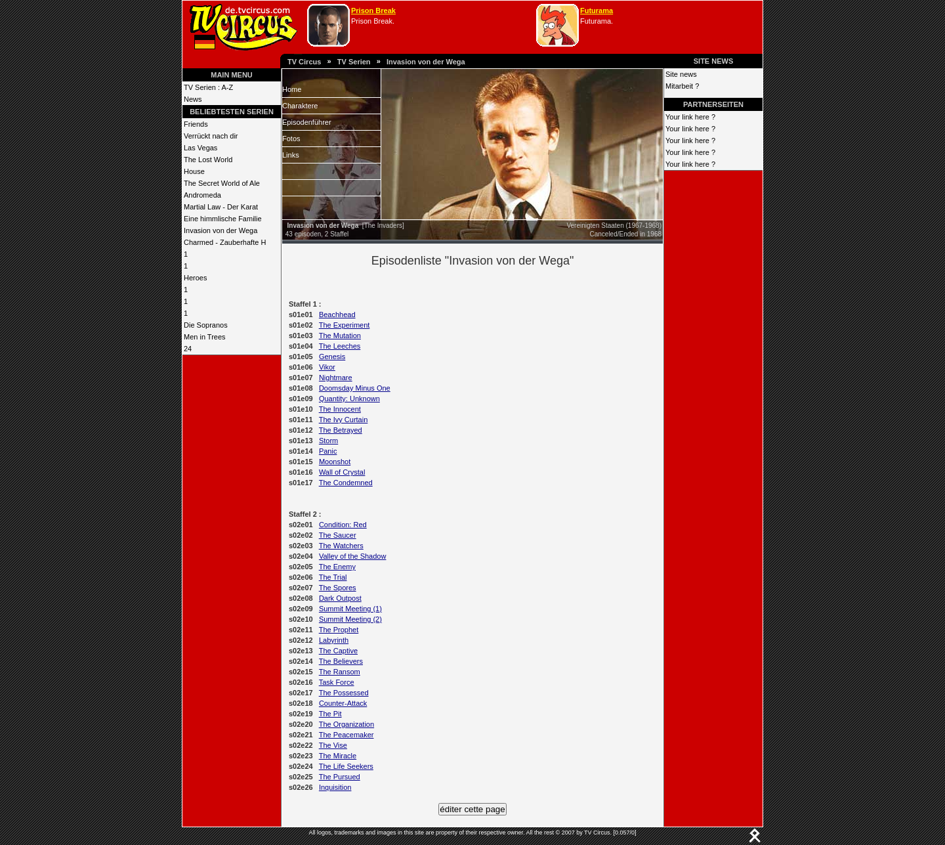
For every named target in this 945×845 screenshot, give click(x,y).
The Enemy (337, 567)
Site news (681, 74)
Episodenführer (306, 122)
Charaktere (300, 106)
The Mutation (340, 335)
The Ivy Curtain (343, 419)
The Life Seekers (346, 766)
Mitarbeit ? (682, 86)
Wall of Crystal (342, 472)
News (193, 99)
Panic (328, 451)
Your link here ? (690, 117)
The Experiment (344, 325)
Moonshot (334, 462)
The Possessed (344, 693)
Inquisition (335, 787)
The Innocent (340, 409)
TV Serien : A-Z (208, 87)
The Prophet (339, 630)
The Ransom (339, 672)
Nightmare (335, 377)
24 (188, 349)
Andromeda (202, 195)
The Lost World (208, 159)
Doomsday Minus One (354, 388)
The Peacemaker (346, 735)
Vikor (327, 367)
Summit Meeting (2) (350, 619)
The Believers (341, 661)
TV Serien (354, 62)
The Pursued (339, 777)
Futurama (596, 10)
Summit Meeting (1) (350, 609)
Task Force (336, 682)
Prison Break (373, 10)
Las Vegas (200, 148)
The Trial (333, 577)
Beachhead (337, 314)
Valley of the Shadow (353, 556)
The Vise (333, 745)
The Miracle (337, 756)
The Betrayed (340, 430)
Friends (196, 124)
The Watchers (341, 546)
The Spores (337, 588)
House (194, 171)
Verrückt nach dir (211, 136)
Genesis (332, 356)
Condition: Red (343, 525)
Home (291, 89)
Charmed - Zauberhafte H (225, 242)
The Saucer (337, 535)
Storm (328, 440)
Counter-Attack (343, 703)
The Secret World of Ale (222, 183)
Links (290, 155)
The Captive (338, 651)
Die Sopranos (206, 325)
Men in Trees (205, 337)
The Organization (346, 724)
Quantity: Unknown (349, 398)
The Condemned (346, 483)
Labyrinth (333, 640)
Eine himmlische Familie (223, 219)
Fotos (291, 138)
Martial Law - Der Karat (221, 207)
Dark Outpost (340, 598)
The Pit (330, 714)
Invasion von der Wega (426, 62)
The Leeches (340, 346)
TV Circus (304, 62)
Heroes (195, 278)
